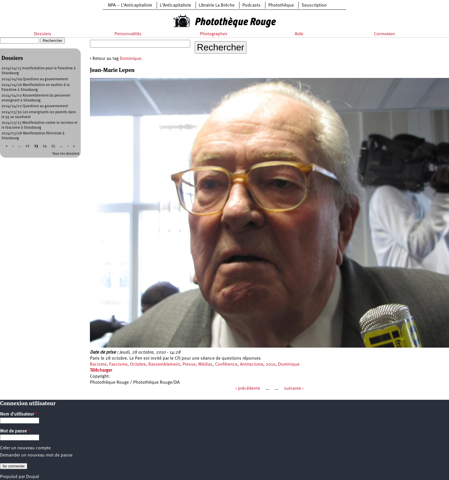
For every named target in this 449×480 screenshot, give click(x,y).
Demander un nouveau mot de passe (36, 455)
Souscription (314, 5)
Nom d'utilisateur (18, 414)
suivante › (294, 388)
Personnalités (128, 34)
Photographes (213, 34)
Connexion (384, 34)
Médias (205, 364)
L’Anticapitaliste (175, 5)
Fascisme (118, 364)
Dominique (289, 364)
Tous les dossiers (65, 154)
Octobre (138, 364)
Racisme (98, 364)
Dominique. (131, 58)
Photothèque (281, 5)
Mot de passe (15, 431)
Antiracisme (251, 364)
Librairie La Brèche (217, 5)
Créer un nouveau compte (25, 448)
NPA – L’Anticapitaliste (130, 5)
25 (53, 146)
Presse (189, 364)
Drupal (32, 477)
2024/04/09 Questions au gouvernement (34, 79)
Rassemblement (164, 364)
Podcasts (251, 5)
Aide (299, 34)
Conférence (226, 364)
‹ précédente (247, 388)
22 (27, 146)
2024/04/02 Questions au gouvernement (34, 106)
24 (45, 146)
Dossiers (42, 34)
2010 (270, 364)
